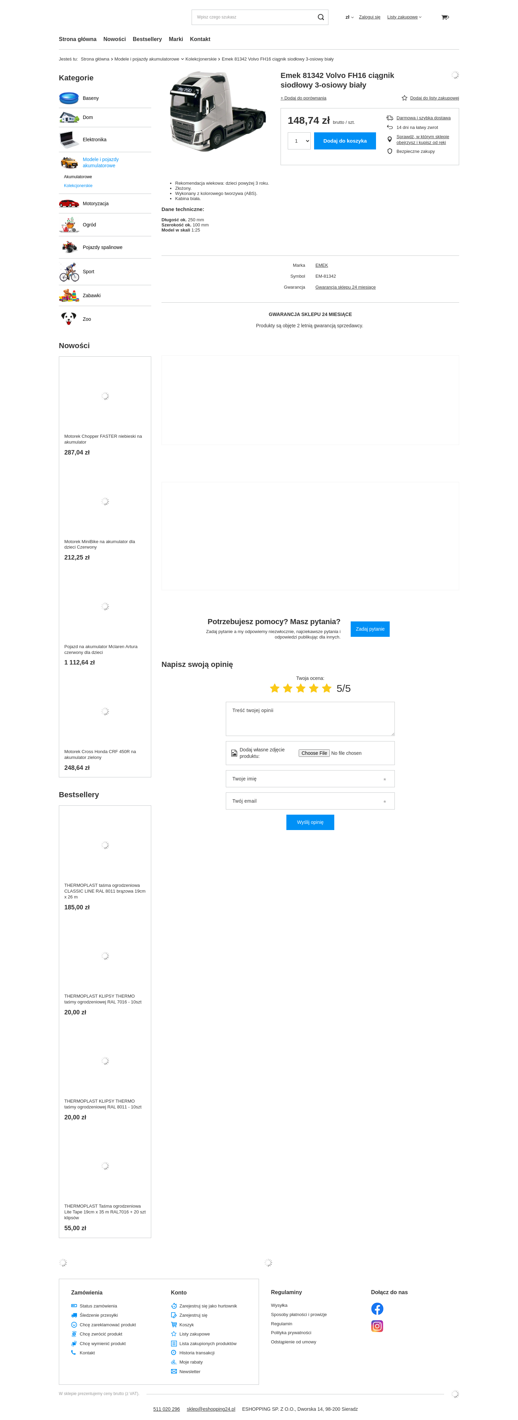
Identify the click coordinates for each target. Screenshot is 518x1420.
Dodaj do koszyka (345, 141)
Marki (176, 39)
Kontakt (200, 39)
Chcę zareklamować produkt (108, 1324)
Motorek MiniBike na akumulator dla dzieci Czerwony (99, 544)
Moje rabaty (191, 1362)
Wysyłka (279, 1305)
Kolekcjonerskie (201, 59)
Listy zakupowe (402, 16)
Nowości (114, 39)
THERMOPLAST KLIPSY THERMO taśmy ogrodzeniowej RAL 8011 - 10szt (103, 1104)
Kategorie (76, 78)
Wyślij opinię (310, 822)
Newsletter (190, 1371)
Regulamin (281, 1323)
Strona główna (77, 39)
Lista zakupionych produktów (208, 1343)
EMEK (321, 265)
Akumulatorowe (78, 176)
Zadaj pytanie (370, 629)
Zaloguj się (369, 16)
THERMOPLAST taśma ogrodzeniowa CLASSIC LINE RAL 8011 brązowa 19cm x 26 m (104, 891)
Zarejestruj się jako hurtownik (208, 1306)
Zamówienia (87, 1293)
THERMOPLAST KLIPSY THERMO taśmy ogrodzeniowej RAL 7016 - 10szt (103, 999)
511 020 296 (166, 1409)
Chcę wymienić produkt (103, 1343)
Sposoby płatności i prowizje (299, 1314)
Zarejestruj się (194, 1315)
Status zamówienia (98, 1306)
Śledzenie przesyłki (99, 1315)
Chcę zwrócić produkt (101, 1334)
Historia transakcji (197, 1352)
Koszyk (187, 1324)
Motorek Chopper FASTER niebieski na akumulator (103, 439)
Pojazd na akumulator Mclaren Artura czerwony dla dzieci (101, 649)
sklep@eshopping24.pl (211, 1409)
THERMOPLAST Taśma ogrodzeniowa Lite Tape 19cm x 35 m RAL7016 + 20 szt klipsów (105, 1212)
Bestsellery (147, 39)
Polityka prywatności (291, 1332)
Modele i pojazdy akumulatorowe (147, 59)
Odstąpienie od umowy (293, 1341)
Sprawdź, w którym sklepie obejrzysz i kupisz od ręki (423, 139)
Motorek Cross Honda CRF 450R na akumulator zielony (100, 754)
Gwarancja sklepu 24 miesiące (345, 287)
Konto (179, 1293)
